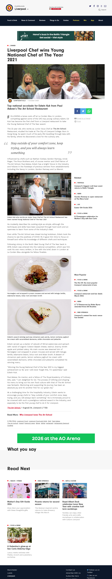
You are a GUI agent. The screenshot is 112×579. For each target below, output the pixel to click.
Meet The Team (72, 549)
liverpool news (30, 423)
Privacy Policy (71, 543)
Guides (66, 20)
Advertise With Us (73, 537)
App (92, 20)
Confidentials (19, 100)
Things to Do (54, 20)
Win (85, 20)
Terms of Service (73, 546)
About (100, 20)
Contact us (70, 534)
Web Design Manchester (74, 577)
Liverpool (11, 540)
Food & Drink (12, 20)
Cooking (10, 425)
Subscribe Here (72, 540)
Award (21, 423)
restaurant (49, 423)
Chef (49, 421)
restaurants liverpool (61, 423)
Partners (76, 20)
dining (43, 423)
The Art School (12, 423)
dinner (38, 423)
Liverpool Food (22, 421)
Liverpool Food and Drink (38, 421)
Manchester (12, 534)
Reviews (42, 20)
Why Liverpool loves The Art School (36, 415)
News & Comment (28, 20)
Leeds (9, 537)
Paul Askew (56, 421)
